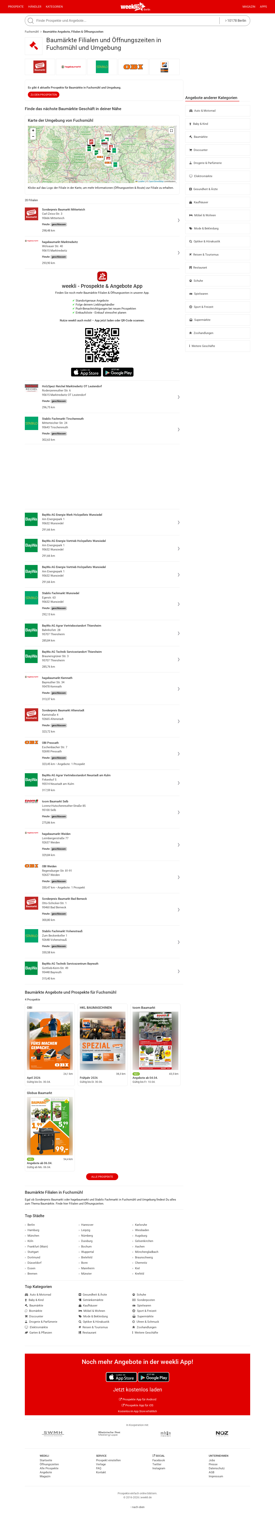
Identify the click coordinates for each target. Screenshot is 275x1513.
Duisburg (86, 1241)
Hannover (86, 1225)
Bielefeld (85, 1257)
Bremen (31, 1273)
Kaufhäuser (198, 202)
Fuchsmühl (32, 31)
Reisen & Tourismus (204, 254)
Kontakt (101, 1472)
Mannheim (87, 1268)
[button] (171, 131)
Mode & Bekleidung (203, 228)
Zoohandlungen (201, 333)
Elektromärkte (200, 176)
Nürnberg (86, 1235)
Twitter (156, 1464)
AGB (211, 1472)
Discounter (198, 150)
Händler (34, 6)
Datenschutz (217, 1468)
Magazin (249, 6)
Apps (263, 6)
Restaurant (198, 267)
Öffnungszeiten (49, 1464)
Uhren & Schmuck (145, 1321)
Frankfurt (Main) (36, 1246)
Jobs (212, 1460)
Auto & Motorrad (202, 110)
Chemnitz (139, 1262)
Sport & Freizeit (201, 307)
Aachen (138, 1246)
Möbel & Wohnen (202, 215)
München (32, 1235)
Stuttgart (32, 1252)
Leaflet (140, 181)
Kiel (136, 1268)
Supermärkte (199, 320)
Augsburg (139, 1235)
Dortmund (32, 1257)
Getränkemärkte (91, 1300)
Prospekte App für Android (137, 1399)
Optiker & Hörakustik (204, 241)
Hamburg (32, 1230)
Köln (29, 1241)
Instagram (158, 1468)
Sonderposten (143, 1300)
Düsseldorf (33, 1262)
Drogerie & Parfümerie (205, 163)
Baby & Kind (198, 124)
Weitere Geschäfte (202, 346)
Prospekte (16, 6)
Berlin (147, 9)
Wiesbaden (140, 1230)
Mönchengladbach (145, 1252)
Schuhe (196, 280)
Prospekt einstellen (108, 1460)
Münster (85, 1273)
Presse (213, 1464)
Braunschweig (142, 1257)
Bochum (85, 1246)
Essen (30, 1268)
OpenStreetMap (156, 181)
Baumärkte (198, 137)
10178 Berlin (235, 21)
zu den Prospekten (44, 94)
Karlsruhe (139, 1225)
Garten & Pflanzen (38, 1332)
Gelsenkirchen (142, 1241)
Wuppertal (86, 1252)
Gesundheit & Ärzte (203, 189)
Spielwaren (198, 293)
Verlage (101, 1464)
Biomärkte (33, 1311)
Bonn (83, 1262)
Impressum (216, 1476)
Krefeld (138, 1273)
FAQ (98, 1468)
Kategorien (54, 6)
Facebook (158, 1460)
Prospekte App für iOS (137, 1405)
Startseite (46, 1460)
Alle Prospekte (102, 1176)
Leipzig (84, 1230)
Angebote (46, 1472)
